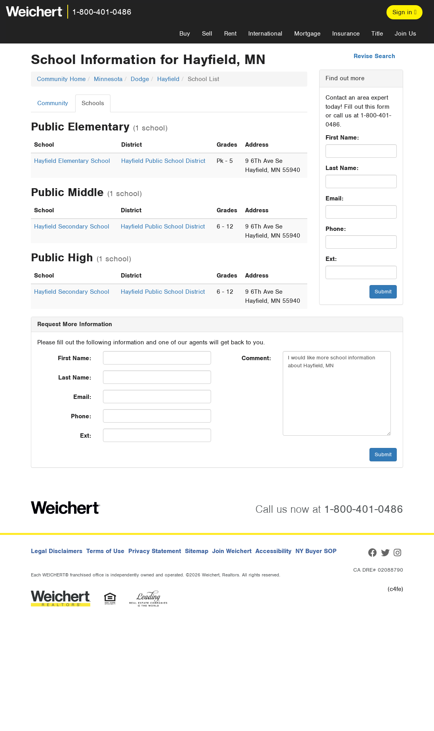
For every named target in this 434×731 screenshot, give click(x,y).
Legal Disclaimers (56, 551)
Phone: (336, 229)
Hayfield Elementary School (72, 161)
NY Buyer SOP (316, 551)
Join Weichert (231, 551)
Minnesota (108, 79)
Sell (207, 34)
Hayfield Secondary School (71, 226)
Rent (230, 34)
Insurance (346, 34)
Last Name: (342, 168)
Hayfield (168, 79)
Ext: (331, 259)
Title (377, 34)
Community (52, 103)
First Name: (342, 138)
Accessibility (273, 551)
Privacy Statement (154, 551)
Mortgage (307, 34)
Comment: (256, 358)
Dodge (140, 79)
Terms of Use (105, 551)
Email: (334, 198)
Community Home (61, 79)
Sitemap (196, 551)
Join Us (405, 34)
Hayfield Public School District (163, 161)
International (265, 34)
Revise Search (374, 56)
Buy (184, 34)
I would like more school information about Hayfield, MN (337, 393)
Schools (93, 103)
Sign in (404, 12)
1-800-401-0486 (101, 12)
